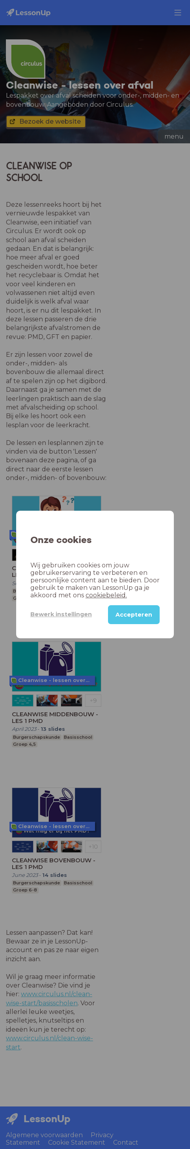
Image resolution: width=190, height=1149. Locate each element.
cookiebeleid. (106, 595)
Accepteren (133, 614)
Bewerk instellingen (61, 614)
